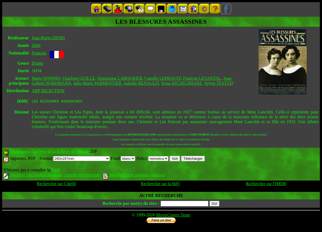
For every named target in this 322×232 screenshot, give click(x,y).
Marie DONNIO (46, 78)
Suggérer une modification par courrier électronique (52, 175)
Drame (37, 63)
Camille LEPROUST (163, 78)
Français (39, 53)
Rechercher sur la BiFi (160, 184)
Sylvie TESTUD (218, 83)
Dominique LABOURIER (120, 78)
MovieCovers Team (173, 215)
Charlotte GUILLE (78, 78)
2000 (36, 45)
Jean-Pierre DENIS (48, 38)
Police (152, 159)
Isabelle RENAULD (141, 83)
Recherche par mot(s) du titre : (131, 204)
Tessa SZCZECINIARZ (181, 83)
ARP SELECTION (48, 90)
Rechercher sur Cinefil (56, 184)
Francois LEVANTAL (202, 78)
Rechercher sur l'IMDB (266, 184)
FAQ (55, 170)
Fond (123, 159)
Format (74, 159)
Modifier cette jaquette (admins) (134, 175)
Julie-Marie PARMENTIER (97, 83)
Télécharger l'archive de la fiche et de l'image (49, 152)
